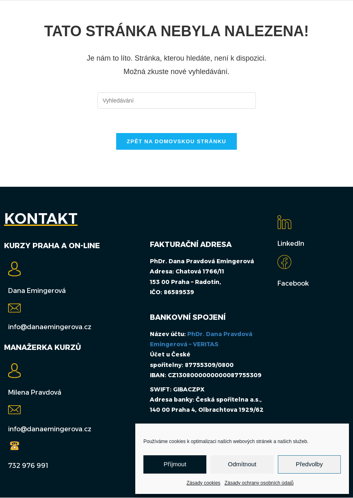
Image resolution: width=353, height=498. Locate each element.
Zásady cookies (203, 483)
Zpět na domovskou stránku (176, 142)
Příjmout (175, 464)
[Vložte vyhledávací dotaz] (176, 100)
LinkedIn (290, 244)
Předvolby (309, 464)
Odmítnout (242, 464)
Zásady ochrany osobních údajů (259, 483)
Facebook (293, 284)
